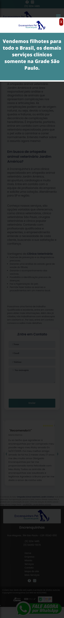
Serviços (29, 564)
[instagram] (32, 2)
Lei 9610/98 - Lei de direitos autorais (37, 504)
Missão (28, 560)
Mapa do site (32, 571)
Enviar (32, 403)
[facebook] (27, 2)
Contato (29, 567)
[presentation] (32, 390)
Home (28, 553)
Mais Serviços (32, 575)
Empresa (29, 556)
